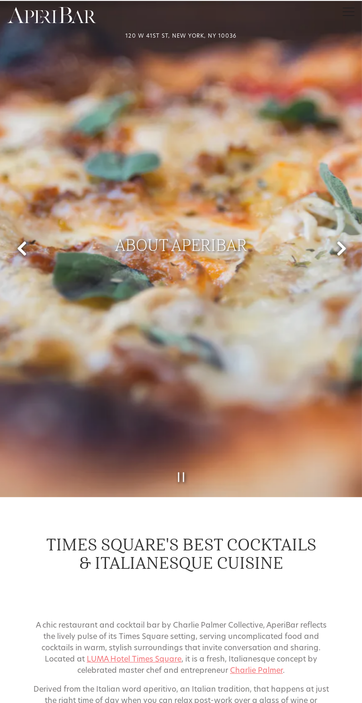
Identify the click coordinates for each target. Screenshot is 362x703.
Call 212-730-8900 (181, 645)
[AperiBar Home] (52, 15)
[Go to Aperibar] (181, 37)
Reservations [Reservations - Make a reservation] (181, 668)
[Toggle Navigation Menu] (348, 12)
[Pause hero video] (181, 456)
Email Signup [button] (181, 691)
